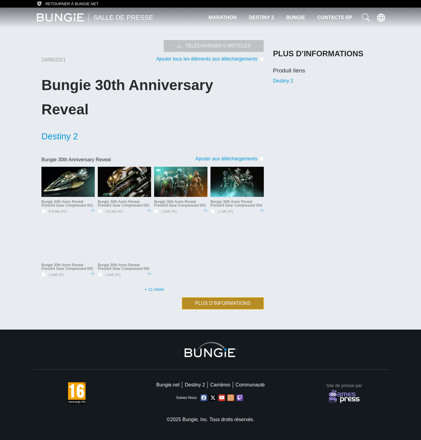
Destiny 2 (261, 17)
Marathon (223, 17)
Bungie (295, 17)
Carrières (220, 384)
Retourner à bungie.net (68, 4)
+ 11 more (154, 289)
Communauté (250, 384)
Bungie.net (168, 384)
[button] (365, 18)
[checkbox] (229, 159)
